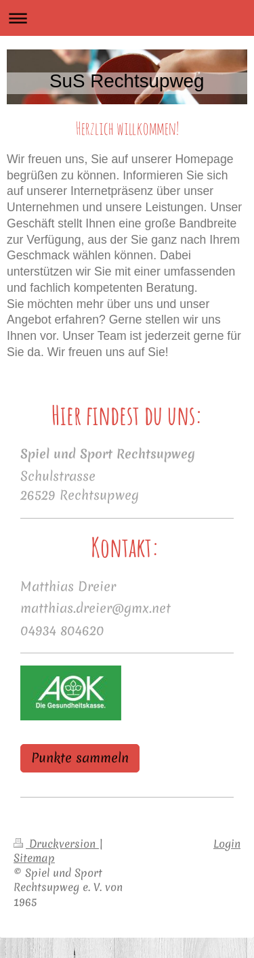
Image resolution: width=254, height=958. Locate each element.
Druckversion (56, 843)
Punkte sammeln (80, 757)
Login (226, 843)
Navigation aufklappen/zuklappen (127, 17)
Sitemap (34, 857)
